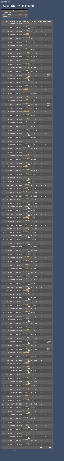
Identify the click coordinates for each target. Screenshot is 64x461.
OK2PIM (25, 279)
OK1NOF (26, 78)
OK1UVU (26, 56)
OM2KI (25, 395)
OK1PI (25, 436)
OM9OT (25, 209)
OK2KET (26, 253)
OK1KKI (25, 246)
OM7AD (25, 268)
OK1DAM (26, 217)
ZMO (35, 342)
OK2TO (25, 151)
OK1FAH (26, 249)
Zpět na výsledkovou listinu (9, 451)
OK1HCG (26, 410)
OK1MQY (26, 297)
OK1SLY (26, 271)
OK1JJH (26, 337)
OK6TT (25, 428)
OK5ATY (26, 286)
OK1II (25, 282)
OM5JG (25, 341)
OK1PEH (26, 366)
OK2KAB (26, 129)
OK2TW (25, 275)
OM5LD (25, 48)
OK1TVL (26, 333)
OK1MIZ (25, 70)
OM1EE (25, 300)
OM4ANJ (26, 304)
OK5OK (25, 407)
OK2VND (26, 228)
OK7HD (25, 432)
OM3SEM (26, 384)
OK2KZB (26, 330)
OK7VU (25, 191)
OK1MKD (26, 52)
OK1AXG (26, 155)
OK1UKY (26, 169)
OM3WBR (26, 74)
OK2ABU (26, 133)
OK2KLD (26, 370)
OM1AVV (26, 184)
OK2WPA (26, 308)
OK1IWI (25, 242)
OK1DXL (26, 202)
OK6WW (26, 293)
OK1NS (25, 315)
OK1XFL (26, 162)
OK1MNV (26, 118)
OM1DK (25, 439)
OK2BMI (26, 319)
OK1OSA (26, 443)
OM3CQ (25, 89)
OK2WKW (26, 37)
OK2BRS (26, 414)
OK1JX (25, 144)
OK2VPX (26, 224)
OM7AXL (26, 238)
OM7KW (25, 363)
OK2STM (26, 100)
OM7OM (25, 85)
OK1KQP (26, 388)
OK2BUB (26, 125)
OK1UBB (26, 344)
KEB (35, 75)
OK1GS (25, 188)
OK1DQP (26, 92)
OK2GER (26, 195)
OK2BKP (26, 399)
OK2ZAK (26, 235)
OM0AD (25, 417)
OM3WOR (26, 63)
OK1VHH (26, 326)
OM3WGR (26, 311)
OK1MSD (26, 290)
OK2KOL (26, 322)
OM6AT (25, 231)
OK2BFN (26, 359)
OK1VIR (25, 348)
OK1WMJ (26, 173)
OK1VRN (26, 41)
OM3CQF (26, 67)
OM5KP (25, 206)
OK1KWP (26, 30)
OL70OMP (26, 199)
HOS (35, 349)
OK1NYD (26, 421)
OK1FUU (26, 136)
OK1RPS (26, 34)
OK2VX (25, 177)
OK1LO (25, 81)
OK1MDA (26, 180)
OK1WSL (26, 23)
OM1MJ (25, 166)
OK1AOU (26, 26)
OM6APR (26, 257)
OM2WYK (26, 103)
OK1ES (25, 425)
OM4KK (25, 264)
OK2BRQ (26, 355)
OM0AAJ (26, 147)
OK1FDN (26, 220)
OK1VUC (26, 213)
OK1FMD (26, 96)
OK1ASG (26, 381)
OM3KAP (26, 260)
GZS (35, 104)
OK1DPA (26, 403)
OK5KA (25, 59)
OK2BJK (26, 373)
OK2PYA (26, 122)
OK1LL (25, 45)
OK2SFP (26, 392)
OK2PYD (26, 352)
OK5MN (25, 377)
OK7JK (25, 107)
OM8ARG (26, 158)
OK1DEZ (26, 114)
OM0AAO (26, 111)
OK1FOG (26, 140)
